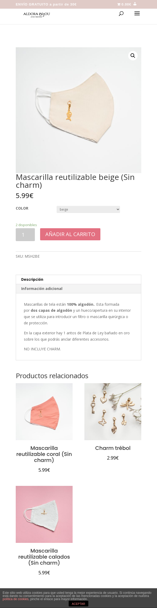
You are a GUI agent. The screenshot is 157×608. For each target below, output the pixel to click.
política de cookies (16, 599)
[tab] (78, 279)
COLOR (22, 208)
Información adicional (41, 288)
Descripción (32, 279)
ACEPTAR (78, 603)
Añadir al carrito (70, 234)
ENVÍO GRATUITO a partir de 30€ (46, 4)
